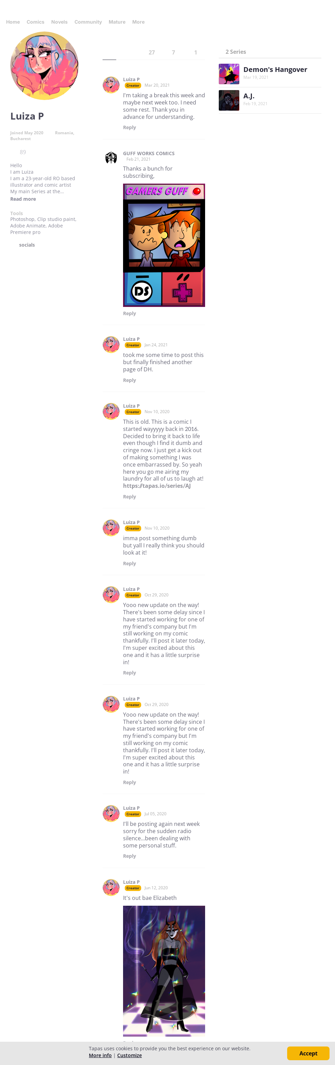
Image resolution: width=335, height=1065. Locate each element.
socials (27, 245)
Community (88, 22)
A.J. (249, 95)
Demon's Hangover (275, 69)
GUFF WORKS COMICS (149, 153)
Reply (129, 127)
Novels (59, 22)
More (140, 22)
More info (100, 1055)
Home (13, 22)
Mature (117, 22)
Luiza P (131, 79)
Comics (35, 22)
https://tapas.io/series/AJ (157, 486)
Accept (308, 1053)
